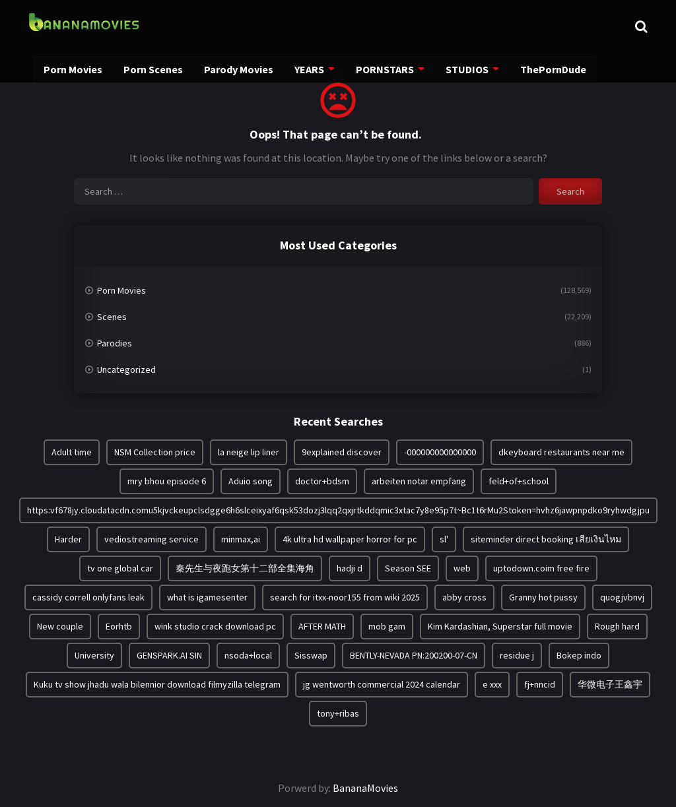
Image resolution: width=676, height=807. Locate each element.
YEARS (302, 70)
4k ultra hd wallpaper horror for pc (350, 539)
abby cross (464, 597)
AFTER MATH (322, 626)
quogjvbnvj (622, 597)
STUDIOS (456, 70)
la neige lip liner (248, 452)
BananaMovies (365, 787)
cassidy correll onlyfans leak (88, 597)
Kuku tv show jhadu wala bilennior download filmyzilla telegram (157, 684)
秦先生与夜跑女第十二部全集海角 (245, 568)
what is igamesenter (207, 597)
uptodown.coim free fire (541, 568)
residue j (517, 655)
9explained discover (342, 452)
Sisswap (310, 655)
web (462, 568)
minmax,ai (240, 539)
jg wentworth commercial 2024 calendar (381, 684)
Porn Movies (74, 70)
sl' (444, 539)
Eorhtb (119, 626)
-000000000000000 (440, 452)
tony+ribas (338, 713)
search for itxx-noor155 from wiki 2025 (345, 597)
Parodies (114, 343)
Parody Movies (234, 70)
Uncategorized (126, 369)
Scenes (112, 317)
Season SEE (408, 568)
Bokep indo (579, 655)
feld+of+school (519, 481)
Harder (68, 539)
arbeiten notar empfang (419, 481)
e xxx (492, 684)
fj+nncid (539, 684)
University (94, 655)
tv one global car (120, 568)
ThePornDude (541, 70)
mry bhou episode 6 (166, 481)
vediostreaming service (151, 539)
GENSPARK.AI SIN (169, 655)
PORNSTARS (376, 70)
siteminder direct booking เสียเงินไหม (546, 539)
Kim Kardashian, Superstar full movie (500, 626)
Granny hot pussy (543, 597)
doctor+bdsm (322, 481)
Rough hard (617, 626)
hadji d (349, 568)
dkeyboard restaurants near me (561, 452)
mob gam (386, 626)
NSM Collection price (154, 452)
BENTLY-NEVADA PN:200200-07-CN (413, 655)
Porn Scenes (151, 70)
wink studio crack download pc (215, 626)
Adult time (71, 452)
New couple (60, 626)
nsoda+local (248, 655)
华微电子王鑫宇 (610, 684)
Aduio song (250, 481)
